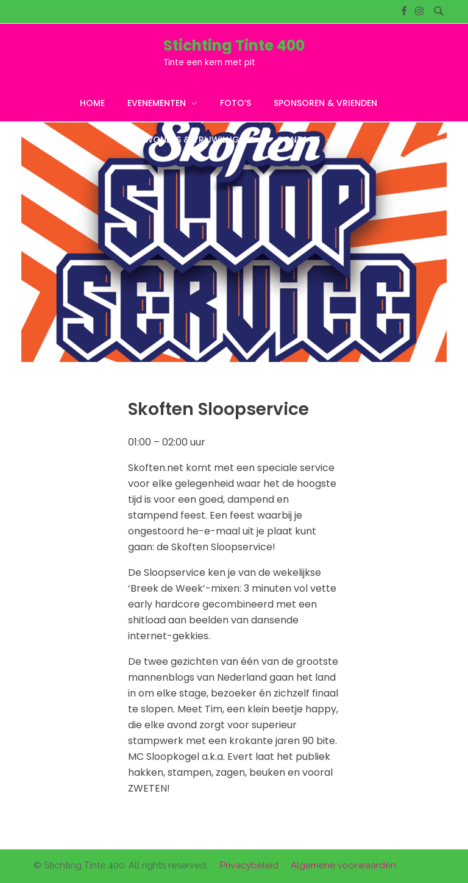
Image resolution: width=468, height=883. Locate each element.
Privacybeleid (249, 865)
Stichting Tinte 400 (234, 45)
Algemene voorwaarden (343, 865)
